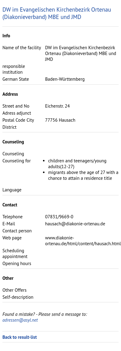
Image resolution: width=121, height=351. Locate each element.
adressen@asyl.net (20, 320)
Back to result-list (19, 337)
